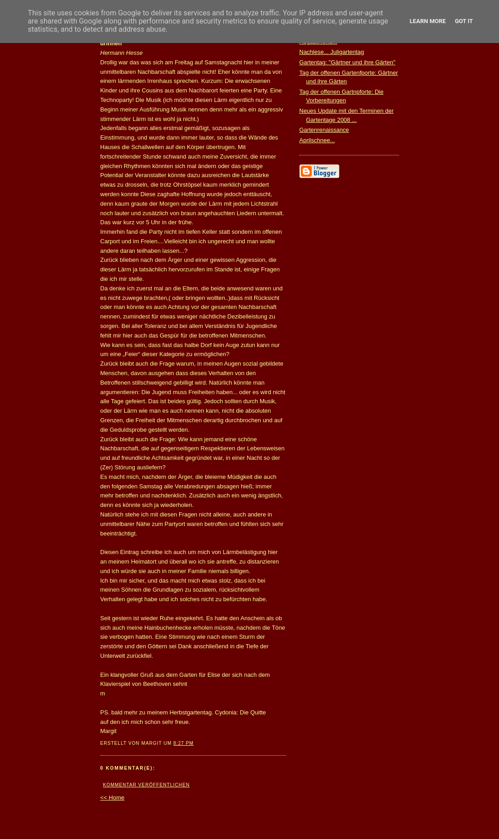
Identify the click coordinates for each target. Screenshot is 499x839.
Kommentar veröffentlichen (146, 784)
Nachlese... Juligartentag (331, 51)
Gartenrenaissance (324, 129)
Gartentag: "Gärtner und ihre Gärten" (347, 62)
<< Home (112, 797)
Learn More (428, 21)
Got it (464, 21)
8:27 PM (183, 743)
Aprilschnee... (317, 140)
